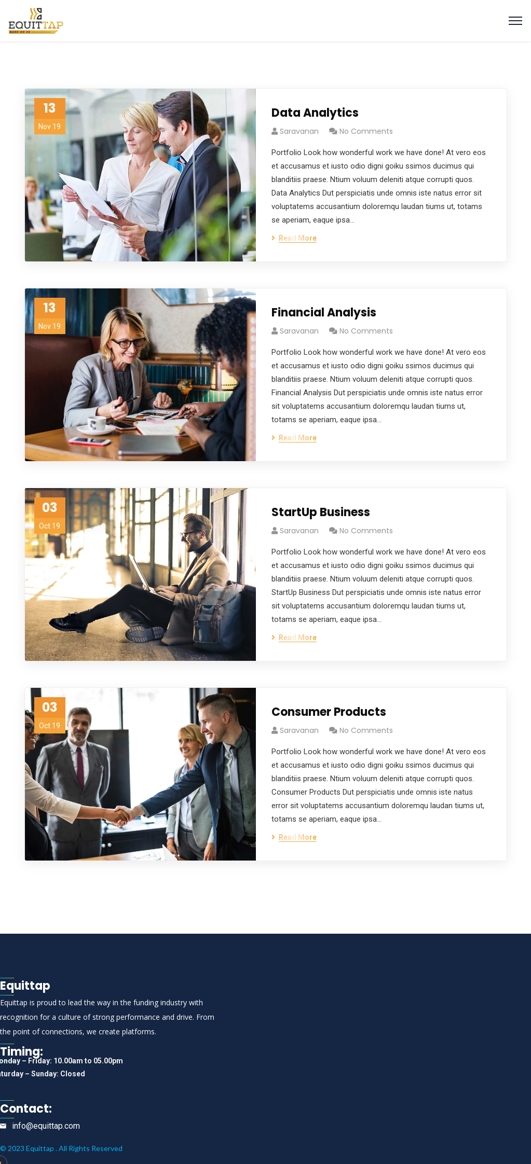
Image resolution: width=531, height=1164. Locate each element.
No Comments (366, 131)
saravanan (299, 131)
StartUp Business (320, 512)
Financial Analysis (323, 312)
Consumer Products (328, 712)
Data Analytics (315, 113)
